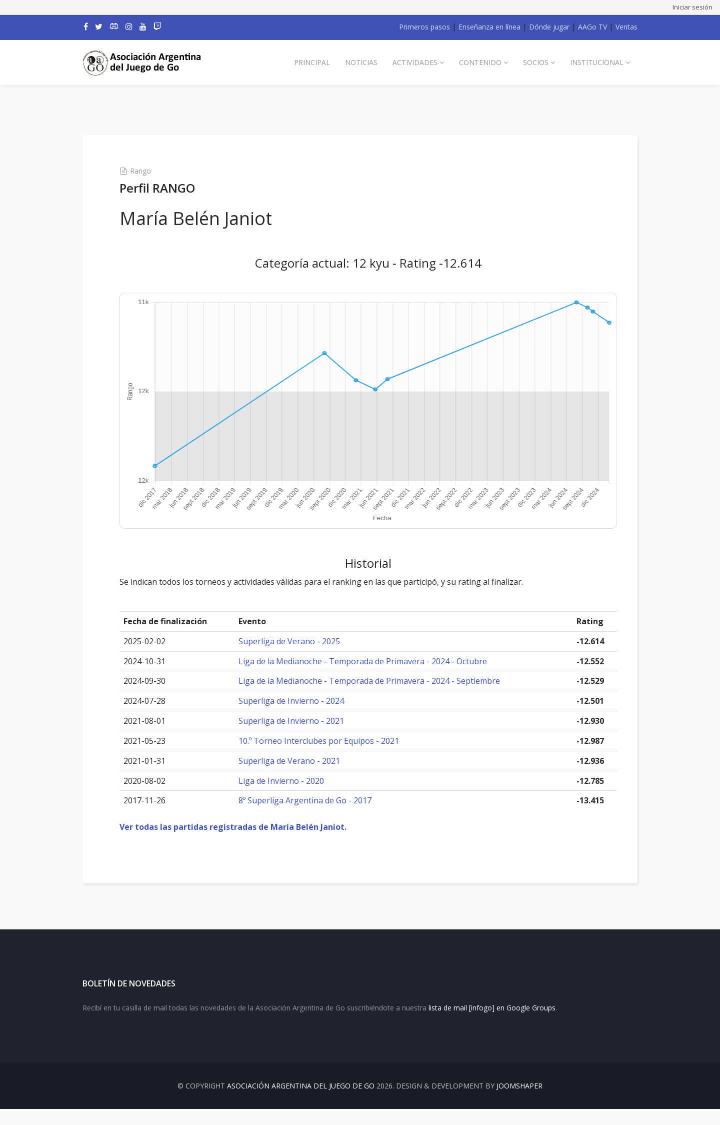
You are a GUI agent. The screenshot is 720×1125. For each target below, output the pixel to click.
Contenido (480, 62)
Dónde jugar (549, 27)
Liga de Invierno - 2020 (289, 780)
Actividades (415, 62)
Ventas (627, 27)
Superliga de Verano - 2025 (297, 641)
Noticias (361, 62)
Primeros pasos (424, 27)
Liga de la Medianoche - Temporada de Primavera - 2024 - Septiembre (377, 680)
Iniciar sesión (692, 7)
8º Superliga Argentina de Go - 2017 (312, 800)
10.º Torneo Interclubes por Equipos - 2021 (326, 740)
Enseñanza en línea (489, 27)
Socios (535, 62)
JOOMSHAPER (519, 1101)
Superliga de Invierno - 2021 (299, 720)
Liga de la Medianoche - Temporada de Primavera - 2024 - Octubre (370, 661)
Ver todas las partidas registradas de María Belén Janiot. (247, 826)
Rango (155, 171)
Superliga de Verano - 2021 (297, 760)
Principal (312, 62)
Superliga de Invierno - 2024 (299, 700)
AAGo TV (592, 27)
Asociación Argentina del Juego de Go (300, 1101)
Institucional (597, 62)
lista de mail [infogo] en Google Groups (492, 1023)
